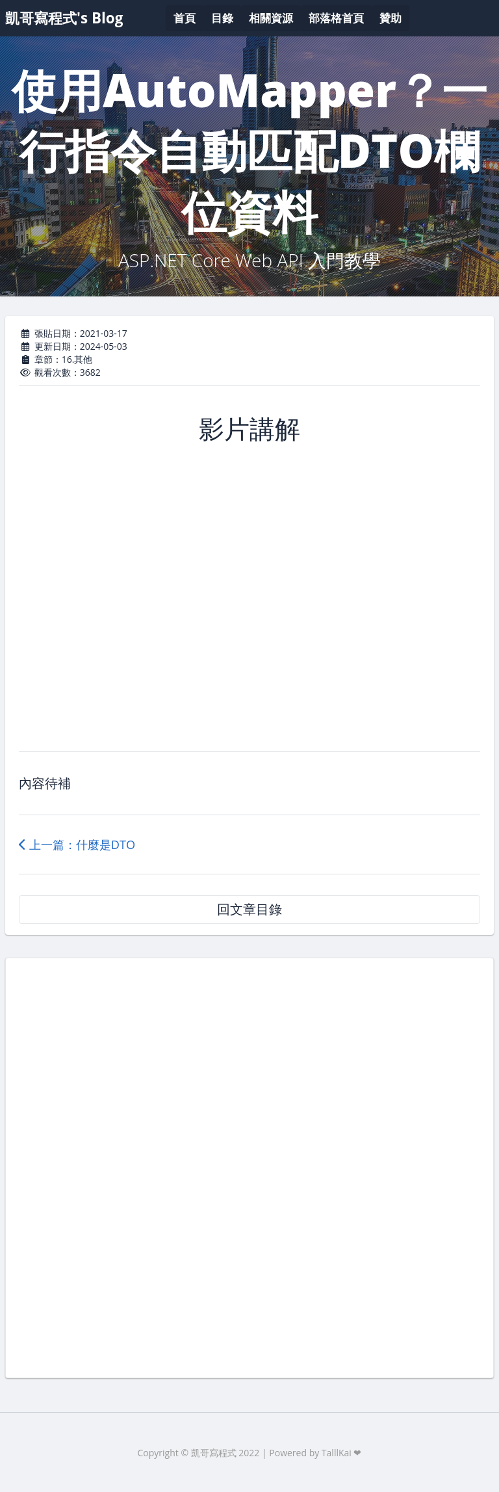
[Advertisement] (249, 1166)
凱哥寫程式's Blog (64, 18)
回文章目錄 (249, 909)
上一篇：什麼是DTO (77, 844)
